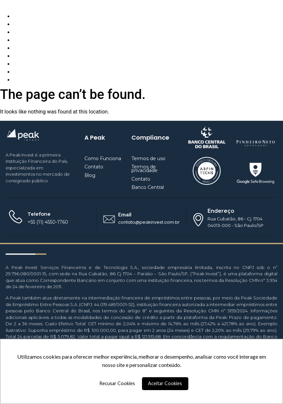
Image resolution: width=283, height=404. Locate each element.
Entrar (20, 80)
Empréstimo (27, 72)
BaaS (19, 56)
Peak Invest (13, 4)
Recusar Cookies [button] (117, 383)
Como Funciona (31, 16)
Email (124, 214)
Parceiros (24, 48)
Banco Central (147, 187)
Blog (18, 32)
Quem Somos (29, 24)
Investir (21, 64)
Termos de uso (148, 158)
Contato (22, 40)
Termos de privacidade (144, 168)
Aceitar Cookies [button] (165, 383)
